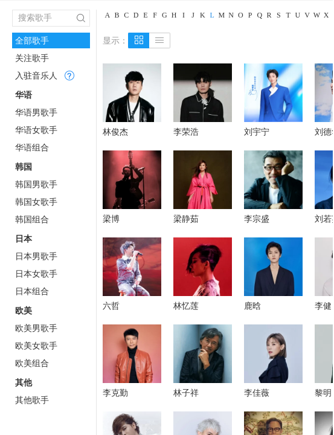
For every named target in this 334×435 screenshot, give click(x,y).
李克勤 (115, 393)
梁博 (111, 219)
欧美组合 (32, 363)
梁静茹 (186, 219)
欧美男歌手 (36, 328)
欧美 (23, 310)
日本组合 (32, 291)
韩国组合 (32, 219)
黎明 (323, 393)
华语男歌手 (36, 112)
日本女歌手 (36, 274)
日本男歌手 (36, 256)
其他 (23, 382)
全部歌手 (32, 40)
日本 (23, 238)
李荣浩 (186, 132)
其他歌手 (32, 400)
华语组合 (32, 147)
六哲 (111, 306)
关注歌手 (32, 58)
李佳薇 (256, 393)
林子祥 (186, 393)
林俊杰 (115, 132)
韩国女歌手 (36, 202)
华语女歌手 (36, 130)
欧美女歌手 (36, 345)
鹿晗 (252, 306)
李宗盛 (256, 219)
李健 (323, 306)
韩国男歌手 (36, 184)
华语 (23, 95)
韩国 (23, 167)
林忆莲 (186, 306)
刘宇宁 (256, 132)
